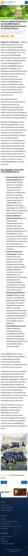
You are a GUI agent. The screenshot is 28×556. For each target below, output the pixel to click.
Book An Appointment (7, 507)
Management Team (6, 526)
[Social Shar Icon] (2, 36)
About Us (3, 519)
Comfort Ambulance (6, 536)
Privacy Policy (4, 528)
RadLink (3, 539)
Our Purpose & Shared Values (9, 521)
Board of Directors (6, 523)
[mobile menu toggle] (26, 2)
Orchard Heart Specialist (7, 543)
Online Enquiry (5, 505)
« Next (4, 482)
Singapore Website (6, 510)
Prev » (24, 482)
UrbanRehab (4, 541)
